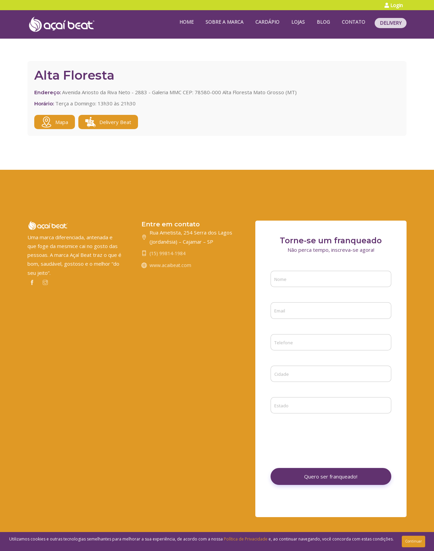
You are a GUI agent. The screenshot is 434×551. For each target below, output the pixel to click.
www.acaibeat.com (170, 265)
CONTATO (353, 22)
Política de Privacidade (246, 539)
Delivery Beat (108, 122)
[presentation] (322, 436)
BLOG (323, 22)
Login (393, 5)
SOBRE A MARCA (224, 22)
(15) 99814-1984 (167, 253)
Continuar (413, 541)
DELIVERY (390, 23)
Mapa (54, 122)
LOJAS (298, 22)
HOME (186, 22)
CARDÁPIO (267, 22)
